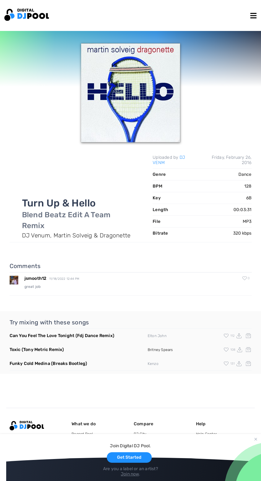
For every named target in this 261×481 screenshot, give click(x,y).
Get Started (129, 457)
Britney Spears (160, 350)
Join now (130, 474)
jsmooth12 (35, 278)
